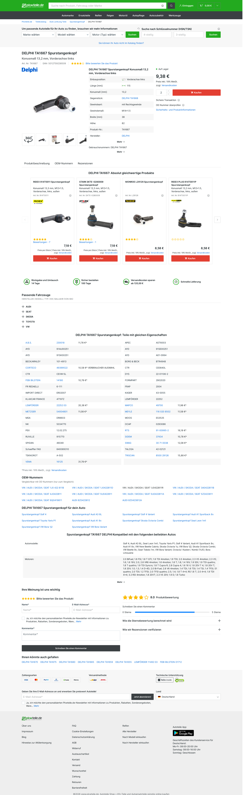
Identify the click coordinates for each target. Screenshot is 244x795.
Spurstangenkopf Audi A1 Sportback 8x (193, 510)
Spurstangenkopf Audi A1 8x (86, 516)
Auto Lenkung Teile (57, 22)
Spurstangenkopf (77, 22)
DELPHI (126, 135)
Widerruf (76, 744)
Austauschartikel (80, 749)
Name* (25, 600)
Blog (24, 732)
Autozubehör (156, 15)
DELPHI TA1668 (130, 98)
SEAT (28, 307)
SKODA (29, 312)
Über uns (26, 721)
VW (28, 322)
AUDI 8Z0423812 (81, 495)
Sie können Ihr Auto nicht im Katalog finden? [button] (121, 43)
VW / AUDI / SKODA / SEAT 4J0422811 (42, 489)
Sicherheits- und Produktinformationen (175, 110)
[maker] (38, 34)
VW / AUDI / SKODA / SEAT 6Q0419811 (42, 495)
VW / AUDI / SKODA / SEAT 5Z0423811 (193, 489)
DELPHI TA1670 (30, 657)
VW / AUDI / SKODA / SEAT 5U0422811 (92, 489)
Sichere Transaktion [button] (168, 100)
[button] (162, 6)
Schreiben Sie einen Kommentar (71, 644)
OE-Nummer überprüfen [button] (170, 105)
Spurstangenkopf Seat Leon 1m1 (189, 516)
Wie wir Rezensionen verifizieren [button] (141, 625)
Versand (76, 760)
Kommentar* (28, 624)
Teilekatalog (40, 22)
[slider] (28, 594)
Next (217, 215)
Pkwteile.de (27, 22)
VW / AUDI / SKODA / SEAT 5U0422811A (143, 489)
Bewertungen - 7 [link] (41, 237)
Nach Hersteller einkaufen (135, 738)
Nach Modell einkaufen (134, 732)
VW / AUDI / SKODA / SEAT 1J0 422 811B (43, 483)
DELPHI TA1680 (67, 657)
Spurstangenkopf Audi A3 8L (87, 510)
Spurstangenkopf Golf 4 (34, 510)
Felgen (110, 15)
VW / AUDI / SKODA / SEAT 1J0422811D (92, 483)
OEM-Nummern (64, 159)
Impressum (27, 727)
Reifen (98, 15)
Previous (25, 215)
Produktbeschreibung (37, 159)
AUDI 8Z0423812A (132, 495)
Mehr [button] (78, 617)
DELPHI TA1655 (123, 657)
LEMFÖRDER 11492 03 (146, 657)
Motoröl (123, 15)
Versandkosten (169, 85)
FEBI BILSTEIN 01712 (171, 657)
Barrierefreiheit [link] (79, 783)
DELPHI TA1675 (48, 657)
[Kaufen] (52, 254)
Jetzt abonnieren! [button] (142, 692)
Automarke (68, 15)
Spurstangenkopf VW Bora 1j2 (37, 522)
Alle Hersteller (129, 727)
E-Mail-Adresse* (80, 600)
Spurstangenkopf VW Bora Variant (89, 522)
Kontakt (76, 755)
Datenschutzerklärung (83, 732)
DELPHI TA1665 (86, 657)
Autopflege (138, 15)
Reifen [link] (125, 721)
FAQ (74, 721)
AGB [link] (74, 738)
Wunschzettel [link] (79, 766)
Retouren (76, 777)
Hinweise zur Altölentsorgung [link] (37, 738)
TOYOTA (30, 317)
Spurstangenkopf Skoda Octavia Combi (142, 516)
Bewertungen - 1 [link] (87, 237)
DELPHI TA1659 (105, 657)
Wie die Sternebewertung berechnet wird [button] (146, 616)
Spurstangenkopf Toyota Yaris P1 (39, 516)
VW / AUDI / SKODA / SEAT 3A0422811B (193, 483)
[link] (209, 6)
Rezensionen (85, 159)
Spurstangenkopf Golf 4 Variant (138, 510)
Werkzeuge (175, 15)
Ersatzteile (84, 15)
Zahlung (76, 772)
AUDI (28, 302)
